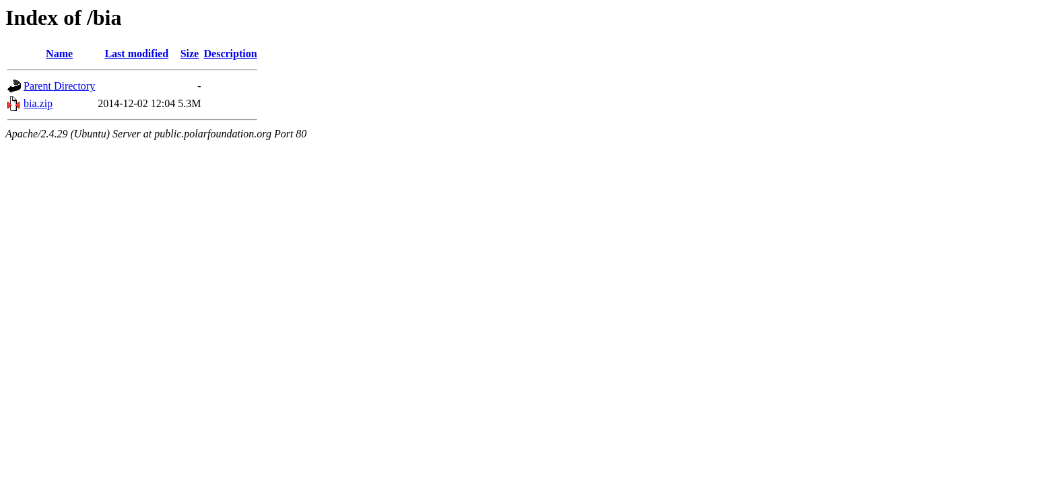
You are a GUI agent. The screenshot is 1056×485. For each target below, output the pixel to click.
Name (59, 53)
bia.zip (38, 103)
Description (230, 53)
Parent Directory (59, 86)
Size (189, 53)
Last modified (136, 53)
